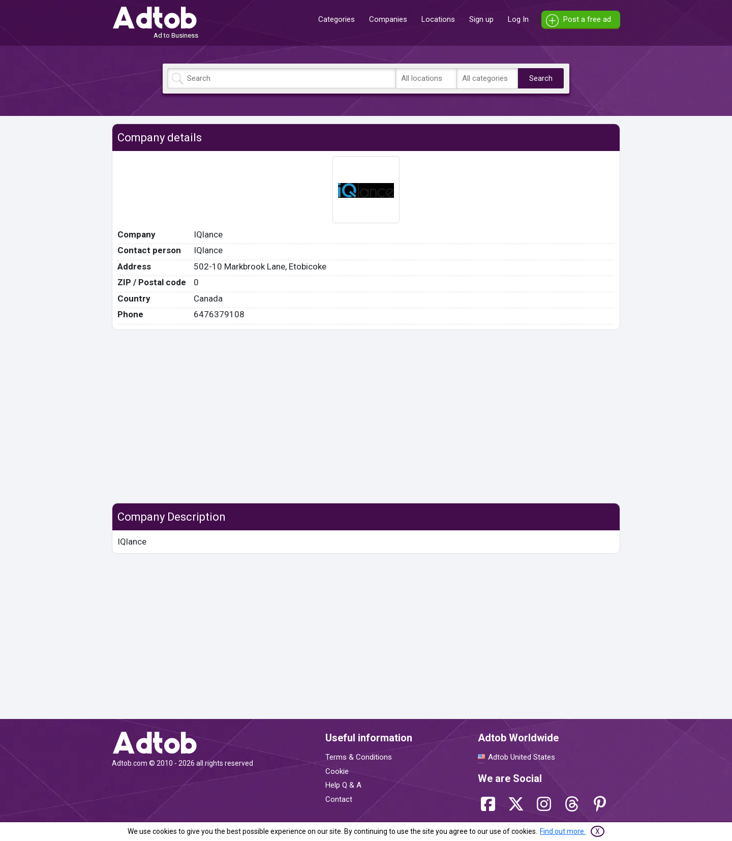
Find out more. (563, 831)
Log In (518, 19)
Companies (388, 19)
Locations (438, 19)
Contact (338, 799)
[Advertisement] (366, 416)
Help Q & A (343, 785)
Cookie (337, 771)
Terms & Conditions (358, 757)
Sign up (481, 19)
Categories (336, 19)
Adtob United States (521, 757)
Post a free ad (587, 19)
